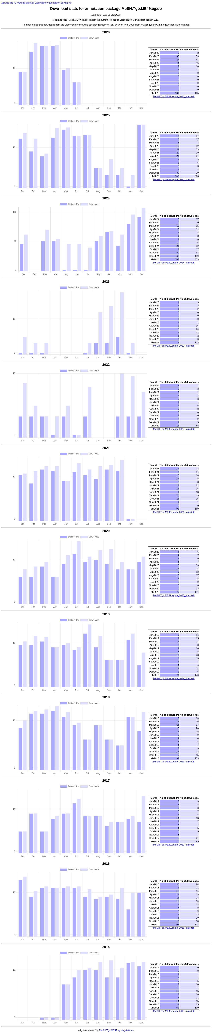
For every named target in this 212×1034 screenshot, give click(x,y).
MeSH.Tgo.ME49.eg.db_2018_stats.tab (174, 761)
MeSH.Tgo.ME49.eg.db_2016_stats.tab (174, 927)
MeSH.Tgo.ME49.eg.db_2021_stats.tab (174, 512)
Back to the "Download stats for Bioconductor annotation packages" (36, 2)
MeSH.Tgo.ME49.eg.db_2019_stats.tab (174, 678)
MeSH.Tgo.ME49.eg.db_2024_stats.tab (174, 262)
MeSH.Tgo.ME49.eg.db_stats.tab (116, 1030)
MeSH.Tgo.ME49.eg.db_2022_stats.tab (174, 429)
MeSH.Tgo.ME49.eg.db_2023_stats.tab (174, 345)
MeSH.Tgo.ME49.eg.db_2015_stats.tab (174, 1011)
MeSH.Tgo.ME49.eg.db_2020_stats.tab (174, 595)
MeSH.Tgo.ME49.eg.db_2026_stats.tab (174, 96)
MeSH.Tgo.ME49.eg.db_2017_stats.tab (174, 844)
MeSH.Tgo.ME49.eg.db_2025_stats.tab (174, 179)
